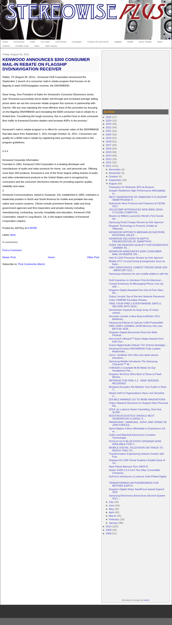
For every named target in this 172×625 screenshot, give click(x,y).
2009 (109, 529)
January (113, 522)
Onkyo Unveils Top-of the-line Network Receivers (137, 296)
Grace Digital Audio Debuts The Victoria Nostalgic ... (138, 345)
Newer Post (9, 257)
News (13, 235)
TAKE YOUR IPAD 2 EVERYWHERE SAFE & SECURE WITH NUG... (135, 305)
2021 (109, 130)
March (112, 515)
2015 (109, 152)
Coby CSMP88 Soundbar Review (128, 299)
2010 (109, 526)
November (115, 172)
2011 (109, 165)
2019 (109, 137)
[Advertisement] (135, 79)
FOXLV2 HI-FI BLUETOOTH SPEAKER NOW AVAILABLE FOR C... (135, 442)
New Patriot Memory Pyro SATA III (128, 466)
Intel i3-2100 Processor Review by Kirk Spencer (136, 257)
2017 (109, 144)
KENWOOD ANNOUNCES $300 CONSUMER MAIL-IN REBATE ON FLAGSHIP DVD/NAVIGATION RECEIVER (46, 64)
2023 (109, 123)
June (111, 505)
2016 (109, 148)
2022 (109, 127)
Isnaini (146, 600)
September (115, 179)
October (113, 176)
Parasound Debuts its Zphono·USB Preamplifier (136, 322)
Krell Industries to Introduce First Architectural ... (136, 280)
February (114, 519)
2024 (109, 120)
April (111, 512)
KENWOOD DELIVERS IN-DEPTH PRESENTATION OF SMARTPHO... (131, 240)
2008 (109, 533)
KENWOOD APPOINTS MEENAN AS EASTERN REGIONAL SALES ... (137, 233)
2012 (109, 162)
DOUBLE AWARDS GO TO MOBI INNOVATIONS (137, 399)
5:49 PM (32, 227)
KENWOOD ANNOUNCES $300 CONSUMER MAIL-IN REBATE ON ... (135, 253)
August (113, 183)
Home (51, 257)
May (111, 508)
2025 (109, 117)
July (111, 501)
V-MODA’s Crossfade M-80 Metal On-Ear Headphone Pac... (132, 369)
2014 (109, 155)
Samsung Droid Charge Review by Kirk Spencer (136, 222)
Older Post (93, 257)
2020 (109, 134)
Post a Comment (12, 250)
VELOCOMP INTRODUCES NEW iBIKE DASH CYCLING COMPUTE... (136, 211)
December (115, 169)
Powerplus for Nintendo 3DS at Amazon (131, 187)
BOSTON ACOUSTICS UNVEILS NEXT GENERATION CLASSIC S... (131, 417)
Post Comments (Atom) (31, 264)
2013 (109, 159)
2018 (109, 141)
